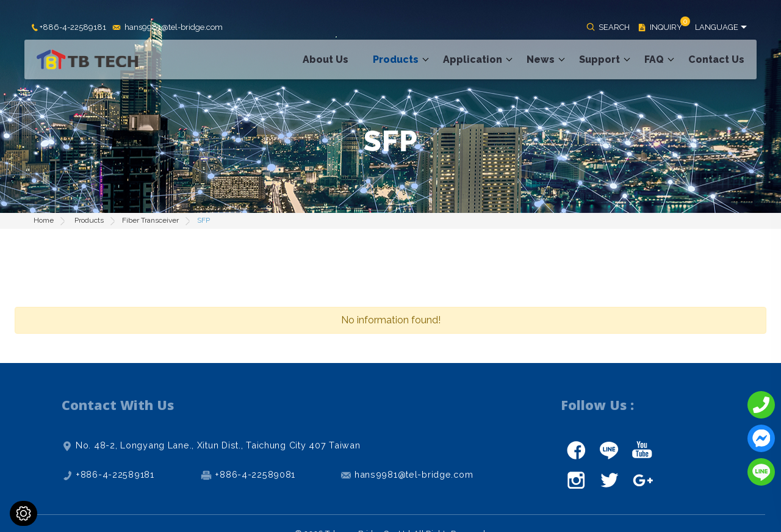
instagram (576, 480)
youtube (642, 449)
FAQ (654, 59)
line (609, 449)
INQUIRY (666, 27)
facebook (576, 449)
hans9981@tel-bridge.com (173, 27)
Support (599, 59)
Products (396, 59)
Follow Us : (597, 405)
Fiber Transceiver (150, 220)
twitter (609, 480)
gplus (642, 480)
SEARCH (614, 27)
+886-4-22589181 (73, 27)
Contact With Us (118, 405)
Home (44, 220)
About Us (325, 59)
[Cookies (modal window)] (23, 513)
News (541, 59)
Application (472, 59)
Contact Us (716, 59)
